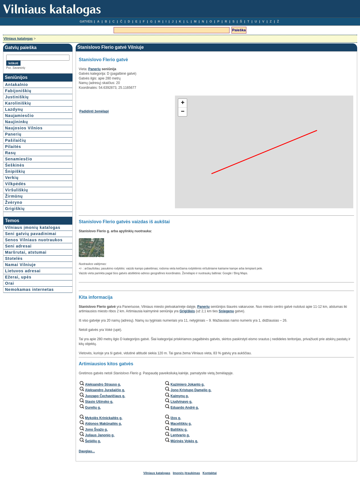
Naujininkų (16, 122)
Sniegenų (226, 311)
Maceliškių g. (181, 424)
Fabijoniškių (18, 91)
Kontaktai (209, 473)
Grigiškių (15, 208)
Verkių (12, 177)
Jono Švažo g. (96, 430)
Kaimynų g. (179, 396)
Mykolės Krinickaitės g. (103, 418)
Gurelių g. (93, 408)
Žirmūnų (14, 196)
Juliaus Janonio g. (99, 435)
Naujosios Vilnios (23, 128)
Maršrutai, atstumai (25, 252)
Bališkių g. (178, 430)
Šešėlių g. (93, 441)
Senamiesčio (18, 159)
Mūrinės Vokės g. (184, 441)
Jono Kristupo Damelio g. (190, 390)
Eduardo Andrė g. (184, 408)
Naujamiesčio (19, 115)
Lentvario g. (180, 435)
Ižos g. (175, 418)
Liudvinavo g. (181, 402)
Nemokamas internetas (29, 289)
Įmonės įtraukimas (186, 473)
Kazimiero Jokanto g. (187, 384)
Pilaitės (13, 146)
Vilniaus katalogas (18, 39)
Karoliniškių (18, 103)
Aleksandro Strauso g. (103, 384)
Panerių (13, 134)
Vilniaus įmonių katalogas (32, 227)
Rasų (10, 153)
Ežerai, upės (18, 277)
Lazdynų (14, 109)
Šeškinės (14, 165)
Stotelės (13, 258)
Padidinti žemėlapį (94, 111)
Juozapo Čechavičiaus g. (105, 396)
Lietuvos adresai (23, 271)
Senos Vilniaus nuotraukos (33, 240)
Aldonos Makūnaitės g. (103, 424)
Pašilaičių (15, 140)
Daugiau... (87, 451)
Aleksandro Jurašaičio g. (105, 390)
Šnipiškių (15, 171)
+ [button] (182, 103)
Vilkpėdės (15, 184)
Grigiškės (187, 311)
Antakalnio (16, 84)
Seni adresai (18, 246)
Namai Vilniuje (20, 264)
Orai (9, 283)
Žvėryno (13, 202)
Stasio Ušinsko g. (99, 402)
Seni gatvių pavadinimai (31, 233)
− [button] (182, 112)
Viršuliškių (16, 190)
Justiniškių (17, 97)
